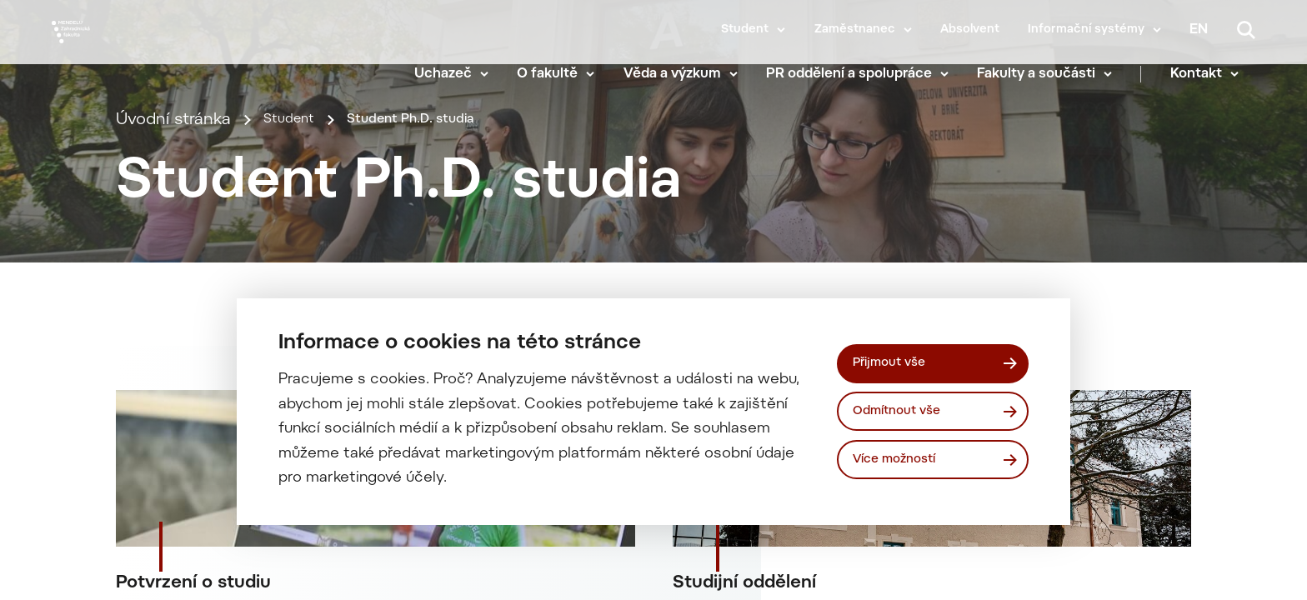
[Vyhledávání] (1246, 30)
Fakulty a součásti (1053, 75)
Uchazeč (459, 75)
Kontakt (1213, 75)
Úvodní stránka (173, 189)
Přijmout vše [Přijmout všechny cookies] (895, 360)
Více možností (902, 462)
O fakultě (563, 75)
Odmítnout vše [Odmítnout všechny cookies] (904, 411)
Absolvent (969, 30)
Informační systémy (1086, 30)
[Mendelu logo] (150, 52)
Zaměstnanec (854, 30)
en (1198, 30)
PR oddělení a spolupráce (866, 75)
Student (745, 30)
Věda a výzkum (689, 75)
